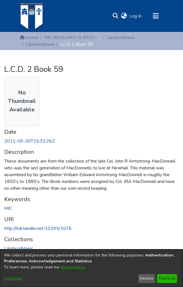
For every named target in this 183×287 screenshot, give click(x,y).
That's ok (166, 278)
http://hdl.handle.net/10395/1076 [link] (38, 228)
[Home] (31, 16)
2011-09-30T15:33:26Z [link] (29, 141)
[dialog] (91, 268)
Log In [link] (135, 16)
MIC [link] (8, 208)
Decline (146, 278)
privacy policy (73, 267)
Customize (13, 278)
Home (29, 37)
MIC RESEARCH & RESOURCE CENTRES (72, 37)
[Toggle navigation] (156, 16)
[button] (115, 16)
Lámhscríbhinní (120, 37)
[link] (18, 248)
